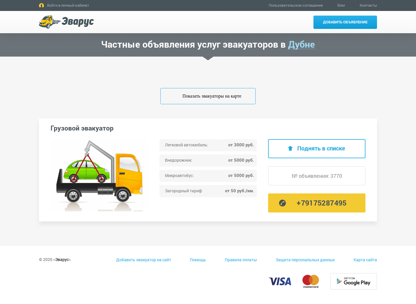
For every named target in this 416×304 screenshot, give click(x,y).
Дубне (301, 44)
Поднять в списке (321, 148)
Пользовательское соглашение (296, 5)
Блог (341, 5)
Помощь (198, 259)
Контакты (368, 5)
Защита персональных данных (305, 259)
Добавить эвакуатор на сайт (143, 259)
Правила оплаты (241, 259)
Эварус (62, 259)
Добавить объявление (345, 22)
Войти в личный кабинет (68, 5)
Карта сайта (365, 259)
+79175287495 (321, 203)
